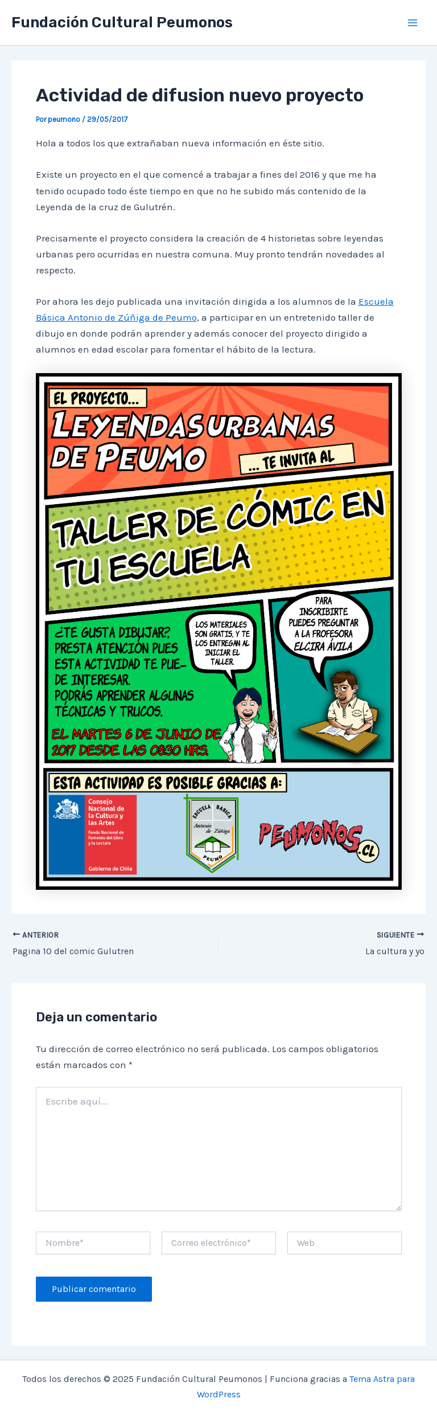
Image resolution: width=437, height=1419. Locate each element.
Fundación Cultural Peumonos (122, 22)
